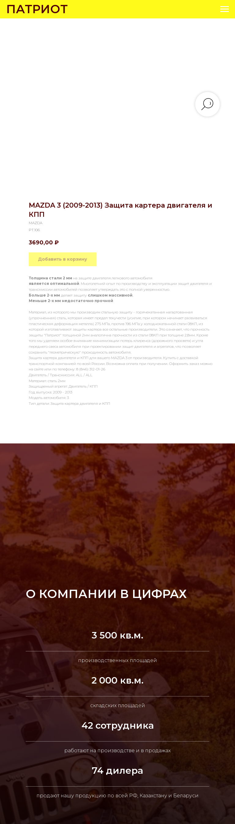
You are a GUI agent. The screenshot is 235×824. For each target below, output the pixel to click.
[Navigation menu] (224, 9)
